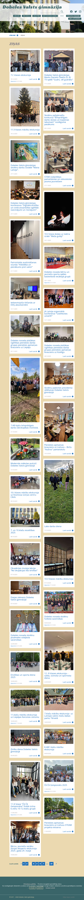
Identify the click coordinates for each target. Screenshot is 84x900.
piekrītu (40, 888)
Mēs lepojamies (74, 19)
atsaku (32, 888)
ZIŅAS (62, 16)
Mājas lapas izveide (69, 897)
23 (51, 864)
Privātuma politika (30, 884)
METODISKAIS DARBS (50, 16)
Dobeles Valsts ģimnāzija (32, 6)
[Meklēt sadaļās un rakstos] (52, 12)
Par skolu (26, 16)
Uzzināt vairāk (50, 888)
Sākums (17, 16)
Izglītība (36, 16)
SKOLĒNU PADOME (73, 16)
